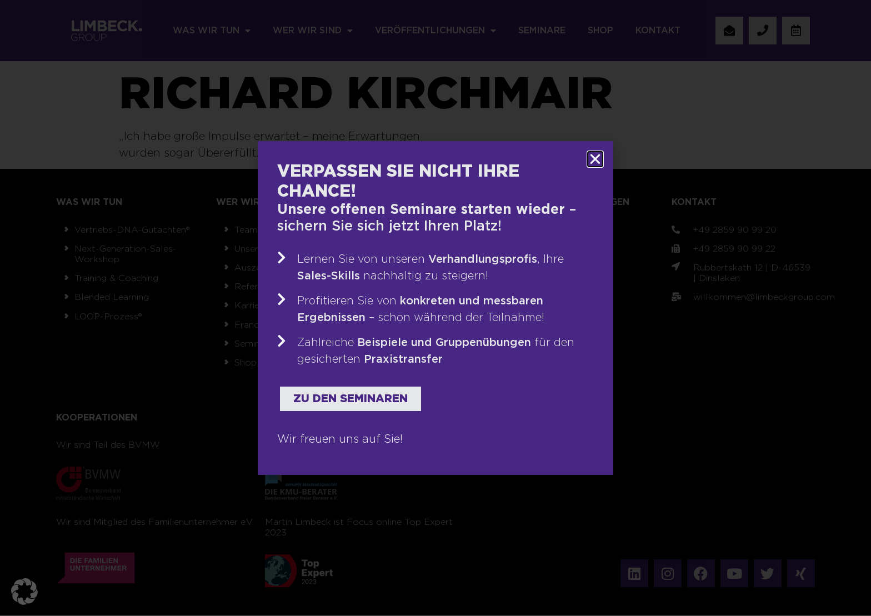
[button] (24, 591)
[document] (435, 308)
